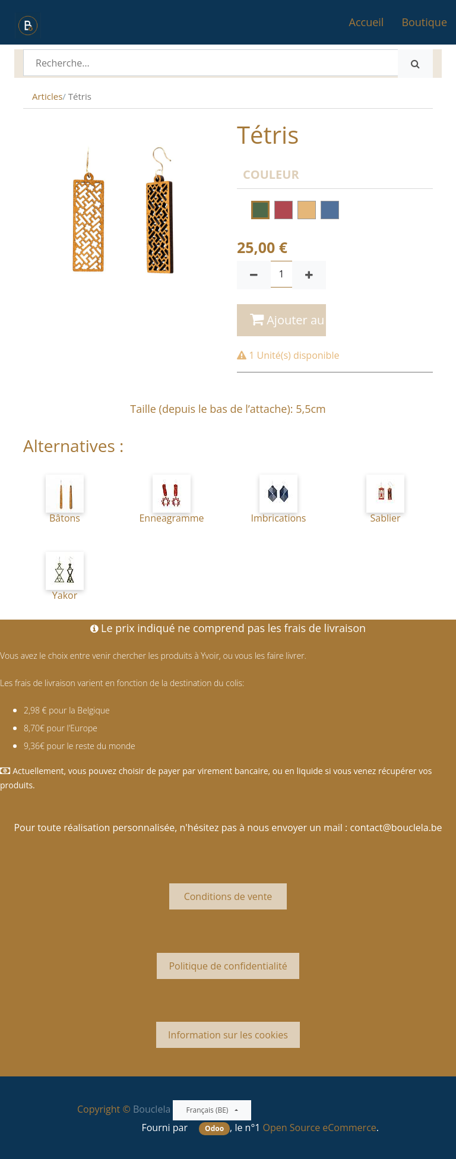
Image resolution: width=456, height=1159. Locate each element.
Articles (47, 96)
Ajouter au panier (288, 320)
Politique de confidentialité (228, 965)
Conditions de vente (227, 896)
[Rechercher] (415, 63)
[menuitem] (366, 22)
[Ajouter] (309, 275)
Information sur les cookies (228, 1034)
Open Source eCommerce (319, 1127)
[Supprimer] (254, 275)
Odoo (214, 1128)
